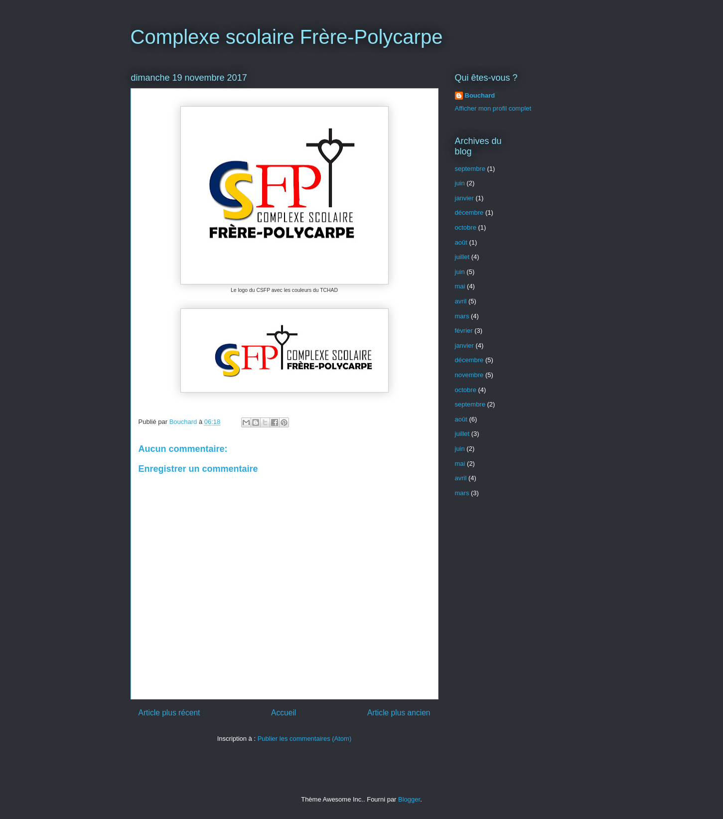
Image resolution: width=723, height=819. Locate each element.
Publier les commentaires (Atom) (305, 738)
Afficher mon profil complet (493, 108)
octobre (465, 227)
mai (460, 286)
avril (461, 301)
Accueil (283, 712)
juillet (462, 257)
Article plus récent (169, 712)
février (464, 330)
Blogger (409, 799)
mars (462, 316)
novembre (469, 375)
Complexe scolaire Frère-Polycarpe (287, 37)
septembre (470, 168)
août (461, 242)
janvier (464, 198)
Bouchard (480, 95)
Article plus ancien (399, 712)
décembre (469, 212)
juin (460, 183)
